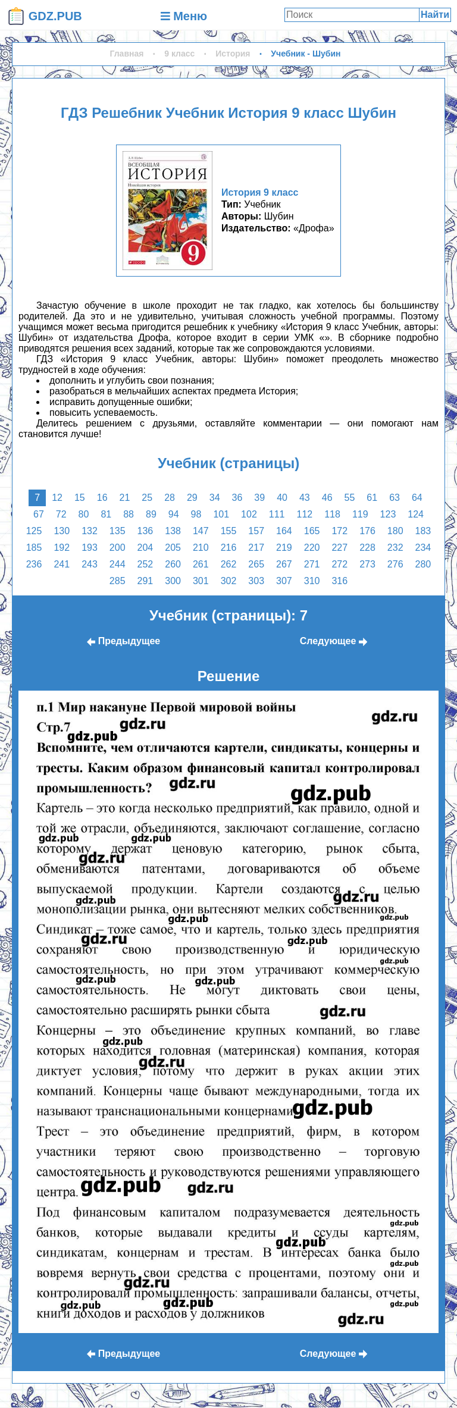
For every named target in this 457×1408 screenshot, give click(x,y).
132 (90, 531)
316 (339, 581)
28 (169, 498)
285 (117, 581)
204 (145, 547)
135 (117, 531)
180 (395, 531)
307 (284, 581)
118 (332, 514)
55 (350, 498)
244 (117, 564)
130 (62, 531)
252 (145, 564)
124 (416, 514)
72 (61, 514)
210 (201, 547)
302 (229, 581)
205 (173, 547)
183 (423, 531)
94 (173, 514)
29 (192, 498)
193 (90, 547)
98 (196, 514)
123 (388, 514)
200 (117, 547)
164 (284, 531)
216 (229, 547)
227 (339, 547)
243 (90, 564)
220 (312, 547)
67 (38, 514)
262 (229, 564)
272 (339, 564)
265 (256, 564)
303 (256, 581)
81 (106, 514)
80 (84, 514)
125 (34, 531)
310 (312, 581)
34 (214, 498)
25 (147, 498)
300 (173, 581)
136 (145, 531)
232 (395, 547)
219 (284, 547)
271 (312, 564)
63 (394, 498)
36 (237, 498)
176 (367, 531)
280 (423, 564)
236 (34, 564)
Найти (435, 15)
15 (79, 498)
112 (304, 514)
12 (57, 498)
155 (229, 531)
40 (282, 498)
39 (259, 498)
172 (339, 531)
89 (151, 514)
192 (62, 547)
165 (312, 531)
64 (417, 498)
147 (201, 531)
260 (173, 564)
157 (256, 531)
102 (249, 514)
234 (423, 547)
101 (221, 514)
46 (327, 498)
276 (395, 564)
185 (34, 547)
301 (201, 581)
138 (173, 531)
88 (128, 514)
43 (304, 498)
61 (372, 498)
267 (284, 564)
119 (360, 514)
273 (367, 564)
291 (145, 581)
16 (102, 498)
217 (256, 547)
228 (367, 547)
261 (201, 564)
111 (277, 514)
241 (62, 564)
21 (125, 498)
